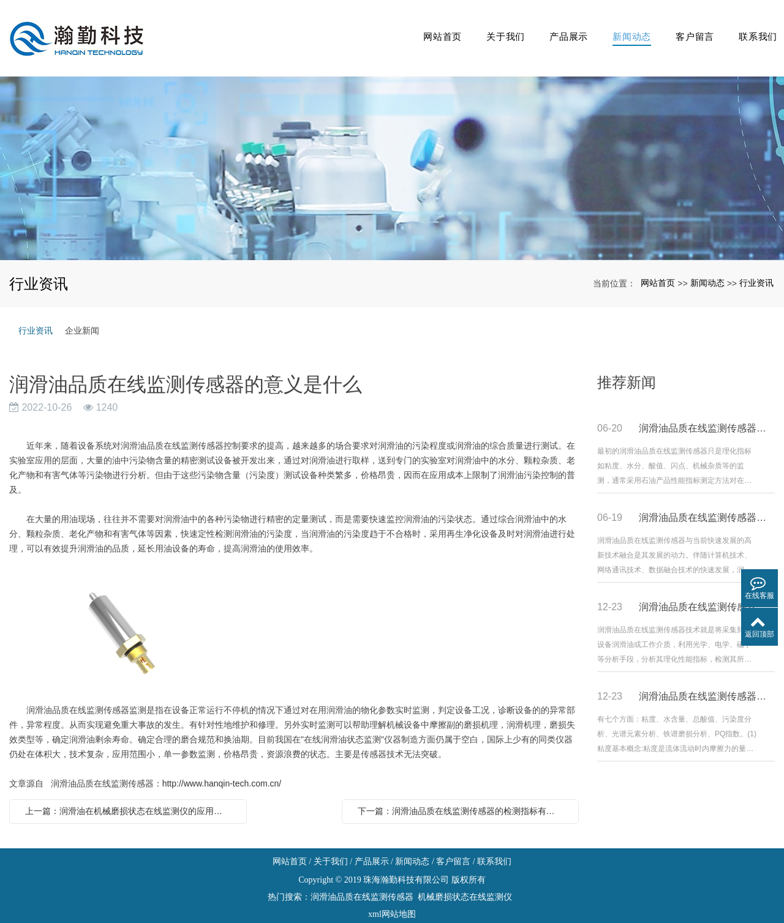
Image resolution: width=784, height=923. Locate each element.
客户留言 (688, 27)
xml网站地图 (392, 892)
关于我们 (491, 27)
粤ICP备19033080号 (392, 909)
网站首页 (426, 27)
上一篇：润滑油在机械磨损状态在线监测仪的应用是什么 (131, 789)
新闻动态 (622, 27)
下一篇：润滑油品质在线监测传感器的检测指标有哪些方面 (464, 789)
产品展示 (557, 27)
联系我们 (754, 27)
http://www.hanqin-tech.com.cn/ (222, 762)
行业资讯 (756, 261)
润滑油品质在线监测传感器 (362, 875)
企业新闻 (82, 309)
